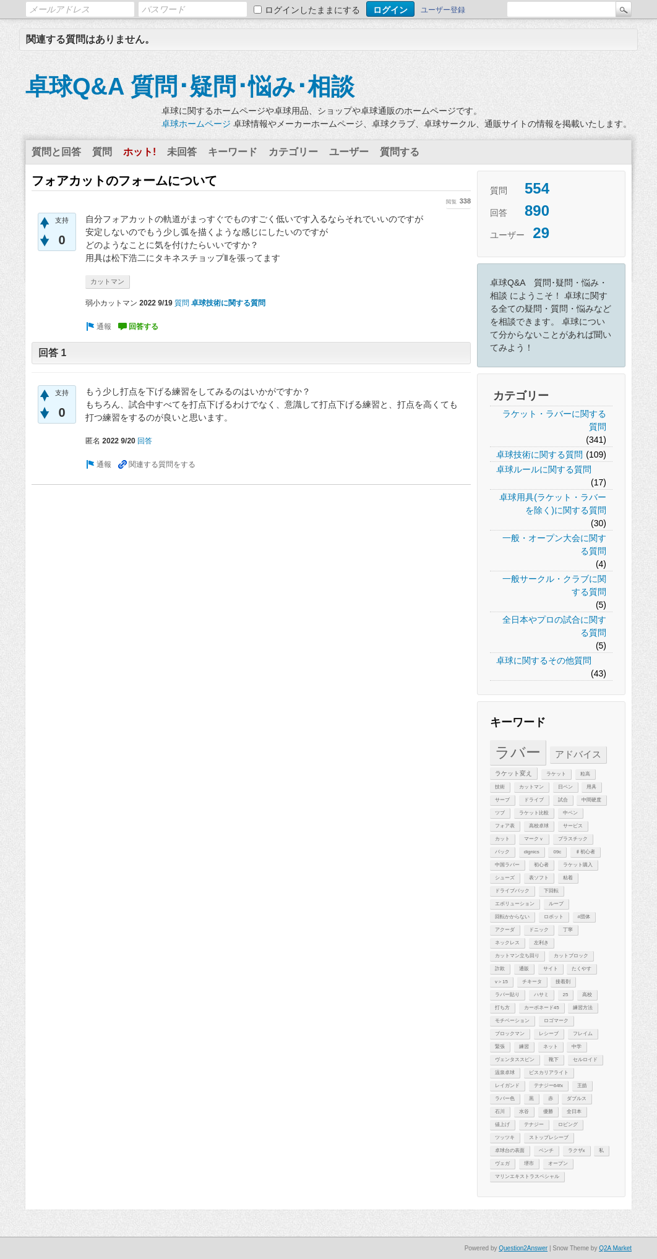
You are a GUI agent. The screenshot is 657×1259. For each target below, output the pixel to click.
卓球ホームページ (196, 124)
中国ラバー (507, 865)
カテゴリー (293, 152)
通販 (524, 968)
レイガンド (507, 1085)
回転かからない (512, 917)
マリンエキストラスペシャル (527, 1176)
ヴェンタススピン (515, 1059)
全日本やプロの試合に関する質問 (554, 626)
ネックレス (507, 942)
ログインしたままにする (312, 10)
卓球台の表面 (510, 1150)
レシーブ (549, 1033)
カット (502, 839)
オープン (558, 1163)
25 (566, 994)
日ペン (565, 787)
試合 (563, 800)
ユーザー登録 (443, 10)
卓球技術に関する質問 (539, 454)
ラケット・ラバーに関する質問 (554, 420)
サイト (550, 968)
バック (502, 852)
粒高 (585, 774)
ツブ (500, 813)
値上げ (502, 1124)
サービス (573, 826)
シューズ (505, 878)
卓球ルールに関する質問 (543, 469)
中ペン (570, 813)
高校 (587, 994)
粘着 (568, 878)
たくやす (581, 968)
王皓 (582, 1085)
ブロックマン (510, 1033)
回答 (144, 441)
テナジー (534, 1124)
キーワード (232, 152)
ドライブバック (512, 891)
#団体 (584, 917)
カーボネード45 (541, 1007)
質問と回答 (56, 152)
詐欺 (500, 968)
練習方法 (583, 1007)
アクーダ (505, 930)
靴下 (554, 1059)
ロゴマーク (556, 1020)
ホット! (139, 152)
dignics (531, 852)
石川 (500, 1111)
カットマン (531, 787)
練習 (524, 1046)
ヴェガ (502, 1163)
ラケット (556, 774)
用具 (591, 787)
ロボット (554, 917)
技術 (500, 787)
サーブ (502, 800)
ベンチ (546, 1150)
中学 (577, 1046)
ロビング (568, 1124)
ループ (556, 904)
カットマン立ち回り (517, 955)
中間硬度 (591, 800)
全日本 (574, 1111)
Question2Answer (523, 1248)
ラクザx (576, 1150)
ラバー (518, 752)
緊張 (500, 1046)
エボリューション (515, 904)
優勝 (548, 1111)
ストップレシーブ (549, 1137)
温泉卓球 (505, 1072)
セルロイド (585, 1059)
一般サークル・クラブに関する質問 (554, 585)
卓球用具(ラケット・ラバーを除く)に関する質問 (552, 503)
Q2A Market (615, 1248)
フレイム (583, 1033)
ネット (550, 1046)
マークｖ (534, 839)
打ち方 (502, 1007)
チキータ (532, 981)
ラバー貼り (507, 994)
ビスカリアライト (549, 1072)
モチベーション (512, 1020)
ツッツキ (505, 1137)
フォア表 (505, 826)
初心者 (541, 865)
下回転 (551, 891)
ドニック (539, 930)
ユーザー (349, 152)
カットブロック (571, 955)
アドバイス (578, 754)
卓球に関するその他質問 (543, 660)
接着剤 (563, 981)
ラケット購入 (578, 865)
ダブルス (576, 1098)
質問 (102, 152)
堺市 (529, 1163)
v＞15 (501, 981)
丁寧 (568, 930)
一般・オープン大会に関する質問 (554, 544)
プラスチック (573, 839)
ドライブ (534, 800)
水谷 (524, 1111)
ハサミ (541, 994)
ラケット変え (513, 773)
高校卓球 (539, 826)
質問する (399, 152)
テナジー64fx (548, 1085)
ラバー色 (505, 1098)
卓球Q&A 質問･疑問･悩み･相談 (189, 87)
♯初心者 (585, 852)
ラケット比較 (534, 813)
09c (557, 852)
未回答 (182, 152)
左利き (541, 942)
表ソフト (539, 878)
